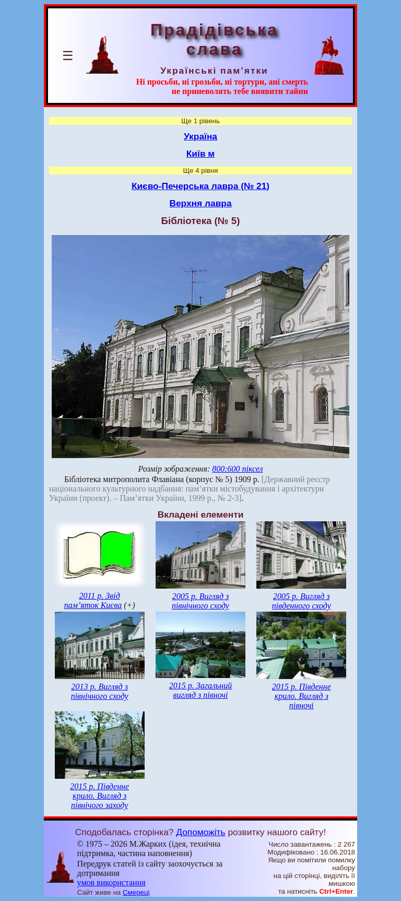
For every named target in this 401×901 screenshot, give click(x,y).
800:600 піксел (237, 468)
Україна (200, 136)
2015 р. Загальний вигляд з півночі (200, 690)
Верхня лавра (200, 203)
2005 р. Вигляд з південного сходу (301, 601)
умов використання (111, 882)
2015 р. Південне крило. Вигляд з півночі (301, 696)
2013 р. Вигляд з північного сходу (99, 691)
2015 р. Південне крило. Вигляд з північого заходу (99, 796)
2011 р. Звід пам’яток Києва (93, 600)
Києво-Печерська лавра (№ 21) (200, 186)
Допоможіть (200, 832)
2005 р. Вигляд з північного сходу (200, 601)
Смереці (136, 892)
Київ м (200, 153)
